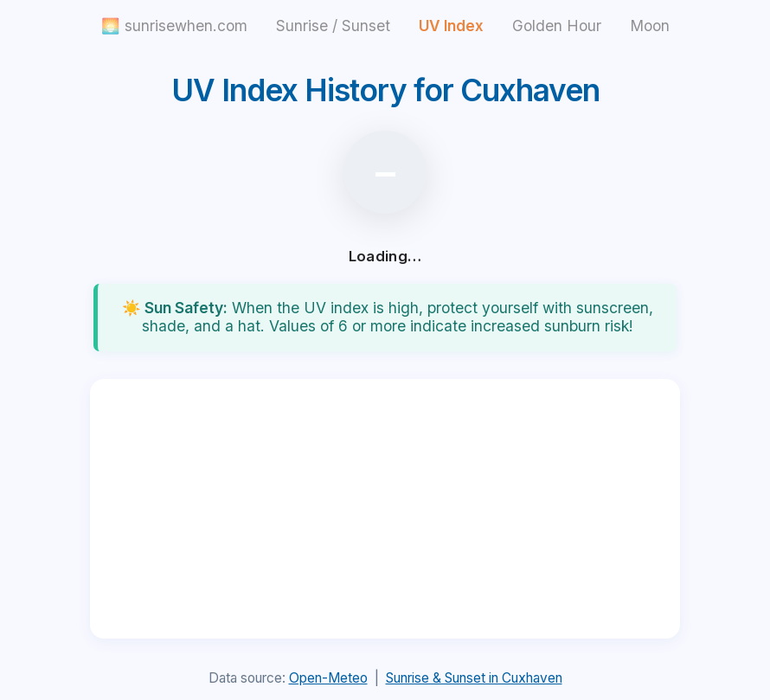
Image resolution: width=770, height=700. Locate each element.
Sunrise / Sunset (333, 25)
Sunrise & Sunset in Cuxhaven (474, 678)
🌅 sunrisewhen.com (174, 25)
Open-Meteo (328, 678)
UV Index (451, 25)
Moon (650, 25)
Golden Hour (556, 25)
